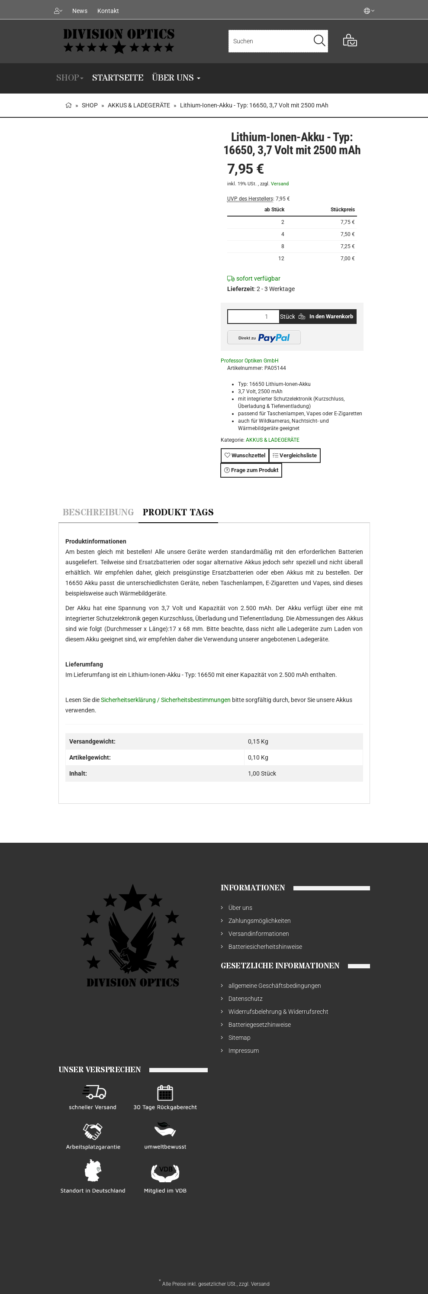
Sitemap (239, 1037)
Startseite (117, 78)
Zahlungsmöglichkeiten (259, 920)
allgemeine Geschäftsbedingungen (274, 985)
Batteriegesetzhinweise (259, 1024)
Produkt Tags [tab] (178, 513)
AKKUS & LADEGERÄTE (272, 440)
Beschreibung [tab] (98, 513)
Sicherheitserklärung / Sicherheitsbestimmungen (166, 699)
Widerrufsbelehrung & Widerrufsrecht (278, 1011)
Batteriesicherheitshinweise (265, 946)
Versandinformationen (258, 933)
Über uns (176, 78)
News (79, 10)
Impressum (243, 1050)
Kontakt (108, 10)
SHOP (70, 78)
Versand (280, 184)
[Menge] (253, 316)
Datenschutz (245, 998)
